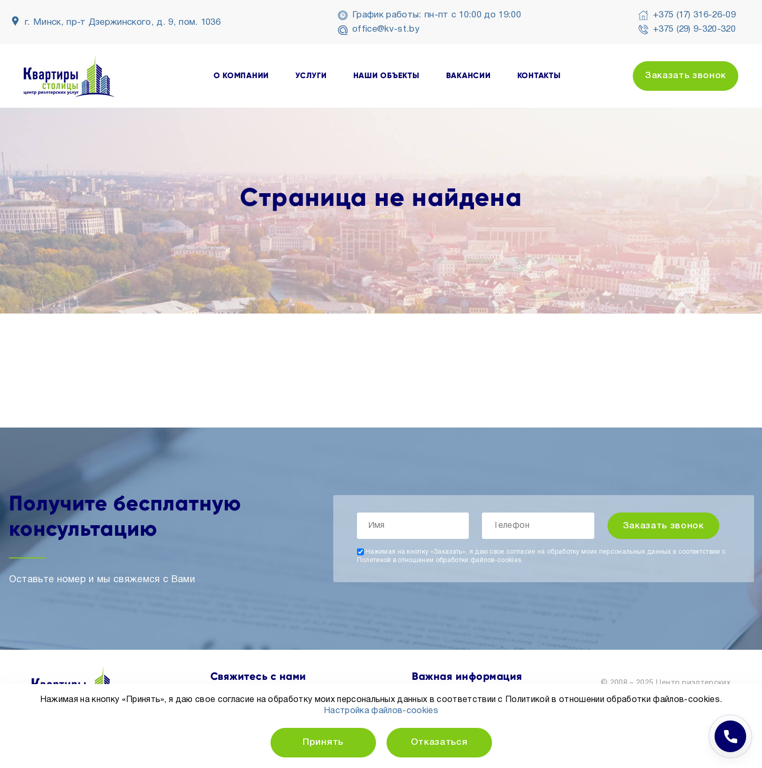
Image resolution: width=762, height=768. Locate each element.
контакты (539, 76)
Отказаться (439, 742)
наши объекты (386, 76)
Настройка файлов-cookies (381, 711)
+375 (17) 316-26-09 (694, 15)
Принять (323, 742)
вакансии (468, 76)
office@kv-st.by (386, 29)
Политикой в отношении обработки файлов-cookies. (440, 560)
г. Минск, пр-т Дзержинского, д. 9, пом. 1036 (122, 22)
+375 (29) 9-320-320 (694, 29)
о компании (241, 76)
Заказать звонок (685, 76)
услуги (311, 76)
